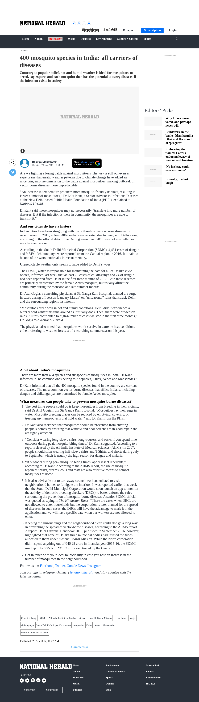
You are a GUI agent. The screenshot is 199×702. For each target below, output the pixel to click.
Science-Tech (152, 665)
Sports (109, 677)
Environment (112, 665)
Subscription (152, 30)
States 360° (78, 677)
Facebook (46, 566)
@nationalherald (81, 572)
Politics (150, 671)
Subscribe (29, 689)
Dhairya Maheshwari (44, 161)
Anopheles (78, 625)
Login (173, 30)
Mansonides (109, 625)
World (76, 683)
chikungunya (27, 625)
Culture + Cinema (115, 671)
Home (76, 665)
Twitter (60, 566)
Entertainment (153, 677)
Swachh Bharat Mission (100, 618)
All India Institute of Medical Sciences (67, 618)
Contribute (52, 689)
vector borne (120, 618)
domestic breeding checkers (34, 632)
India (108, 689)
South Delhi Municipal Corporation (53, 625)
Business (77, 689)
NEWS (24, 50)
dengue (132, 618)
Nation (76, 671)
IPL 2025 (150, 683)
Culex (89, 625)
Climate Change (29, 618)
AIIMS (42, 618)
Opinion (110, 683)
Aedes (97, 625)
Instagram (94, 566)
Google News (76, 566)
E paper (128, 30)
